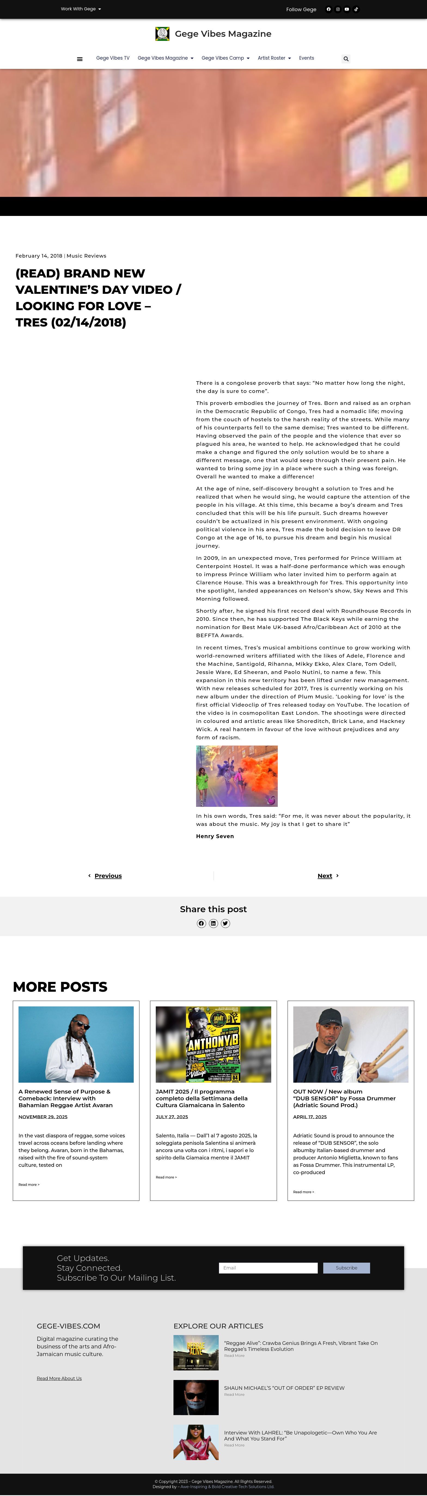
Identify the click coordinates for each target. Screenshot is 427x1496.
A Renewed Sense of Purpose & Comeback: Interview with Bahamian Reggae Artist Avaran (66, 1099)
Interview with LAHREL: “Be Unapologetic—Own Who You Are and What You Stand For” (300, 1437)
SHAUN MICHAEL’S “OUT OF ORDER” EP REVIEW (284, 1389)
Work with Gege (81, 9)
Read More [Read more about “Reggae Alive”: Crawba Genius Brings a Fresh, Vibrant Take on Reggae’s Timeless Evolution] (234, 1356)
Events (306, 59)
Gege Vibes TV (113, 59)
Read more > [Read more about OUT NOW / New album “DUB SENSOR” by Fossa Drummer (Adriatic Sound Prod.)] (303, 1193)
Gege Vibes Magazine (223, 34)
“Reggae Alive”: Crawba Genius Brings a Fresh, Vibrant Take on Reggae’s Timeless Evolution (301, 1347)
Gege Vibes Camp (226, 59)
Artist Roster (274, 59)
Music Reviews (86, 257)
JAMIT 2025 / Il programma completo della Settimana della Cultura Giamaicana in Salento (202, 1099)
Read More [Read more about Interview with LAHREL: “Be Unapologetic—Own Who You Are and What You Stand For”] (234, 1446)
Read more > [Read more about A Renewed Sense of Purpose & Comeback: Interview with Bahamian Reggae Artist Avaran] (29, 1186)
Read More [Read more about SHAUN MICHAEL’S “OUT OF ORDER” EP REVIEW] (234, 1395)
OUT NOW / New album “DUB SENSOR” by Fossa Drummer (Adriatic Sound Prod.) (344, 1099)
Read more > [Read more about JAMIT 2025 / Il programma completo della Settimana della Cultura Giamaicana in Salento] (166, 1178)
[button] (79, 59)
